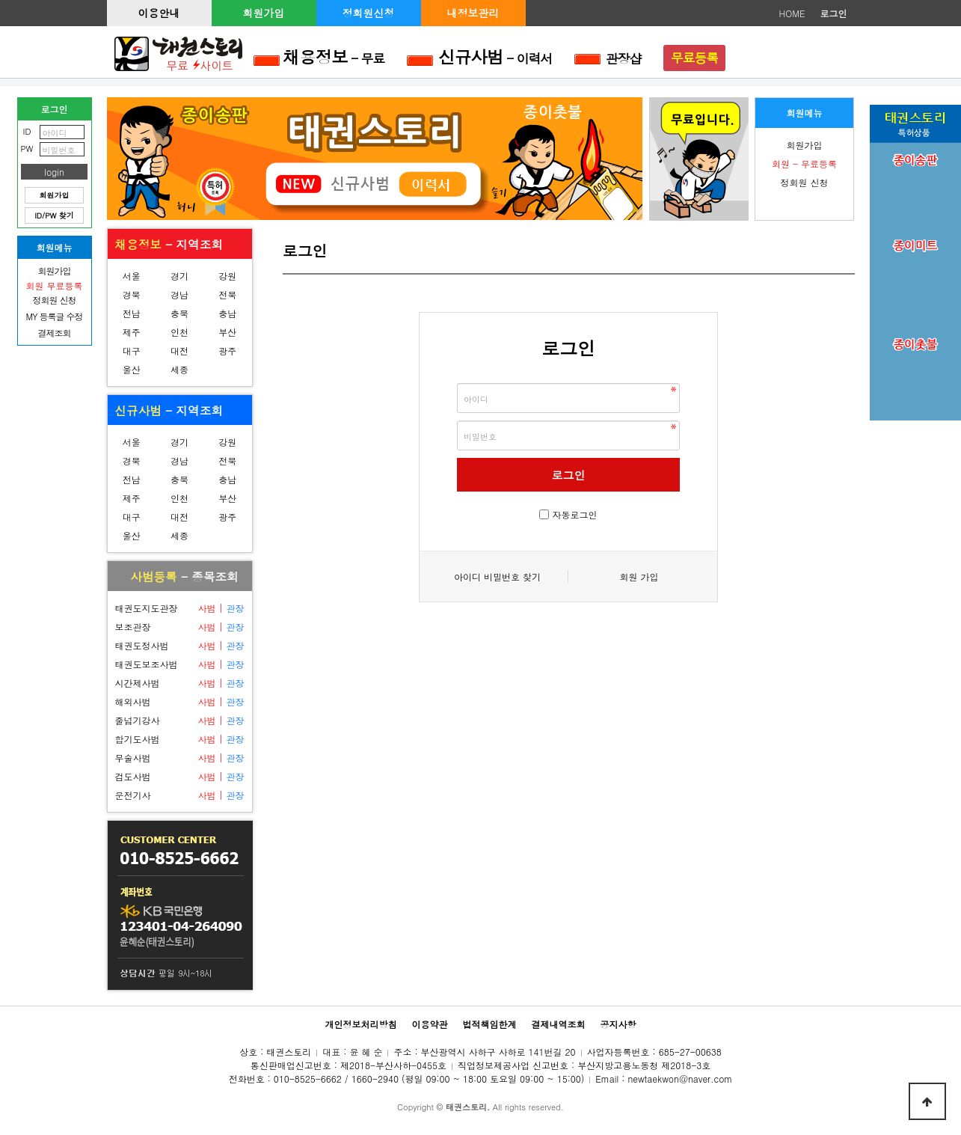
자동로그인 (575, 514)
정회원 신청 (804, 182)
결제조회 (54, 332)
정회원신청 (369, 12)
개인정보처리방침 (360, 1024)
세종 (179, 369)
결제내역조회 (559, 1024)
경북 (132, 294)
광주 (227, 350)
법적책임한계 (490, 1024)
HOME (792, 13)
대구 (132, 350)
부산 (227, 331)
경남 (179, 294)
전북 (227, 294)
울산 (132, 369)
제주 (132, 331)
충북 (179, 313)
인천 (179, 331)
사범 (206, 608)
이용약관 (429, 1024)
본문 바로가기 (0, 0)
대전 (179, 350)
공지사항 (618, 1024)
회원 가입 (638, 576)
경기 (179, 275)
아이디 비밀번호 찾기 (497, 576)
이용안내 (159, 12)
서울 (132, 275)
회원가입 (264, 12)
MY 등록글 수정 (54, 316)
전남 (132, 313)
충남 (227, 313)
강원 (227, 275)
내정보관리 (473, 12)
